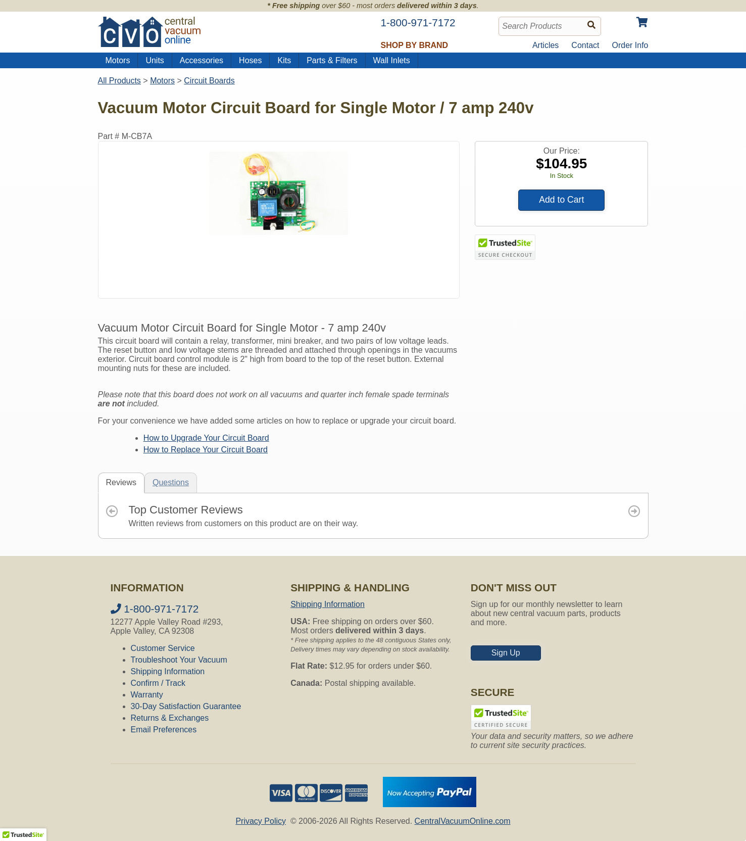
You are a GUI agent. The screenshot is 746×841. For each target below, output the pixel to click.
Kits (284, 60)
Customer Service (163, 648)
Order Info (630, 45)
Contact (585, 45)
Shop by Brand (415, 45)
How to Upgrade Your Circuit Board (206, 438)
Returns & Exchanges (170, 718)
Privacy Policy (260, 821)
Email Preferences (164, 729)
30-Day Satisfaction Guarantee (186, 706)
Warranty (147, 694)
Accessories (201, 60)
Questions (171, 482)
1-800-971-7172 (155, 609)
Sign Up (505, 652)
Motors (118, 60)
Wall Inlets (391, 60)
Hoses (250, 60)
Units (154, 60)
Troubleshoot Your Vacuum (179, 660)
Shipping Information (168, 671)
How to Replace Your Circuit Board (205, 449)
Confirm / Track (158, 683)
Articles (545, 45)
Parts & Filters (332, 60)
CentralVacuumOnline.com (463, 821)
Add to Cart (561, 200)
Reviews (121, 482)
